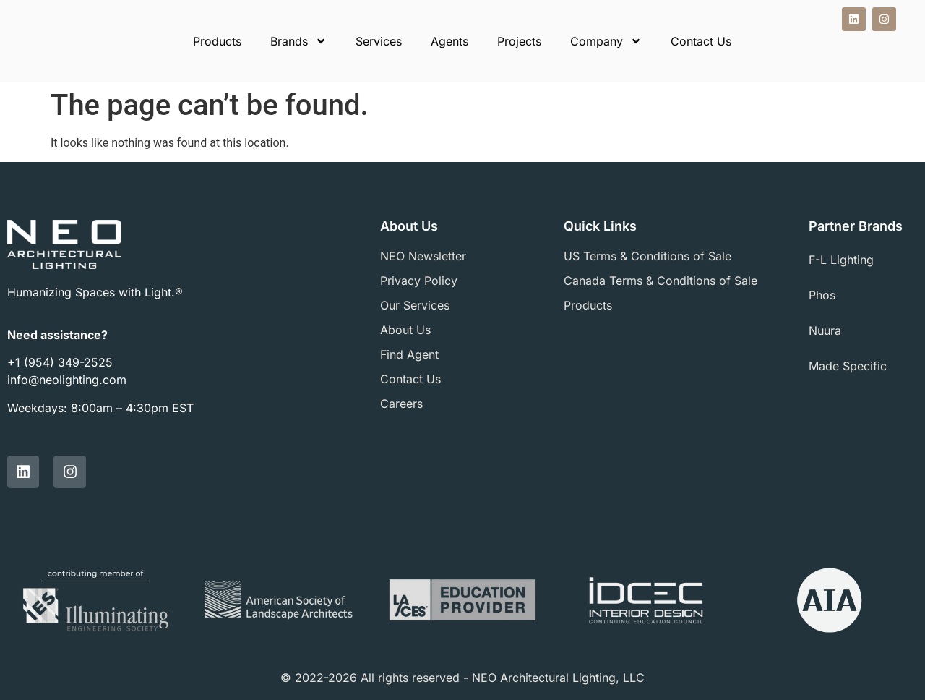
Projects (519, 41)
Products (217, 41)
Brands (298, 41)
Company (606, 41)
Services (379, 41)
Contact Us (701, 41)
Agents (449, 41)
